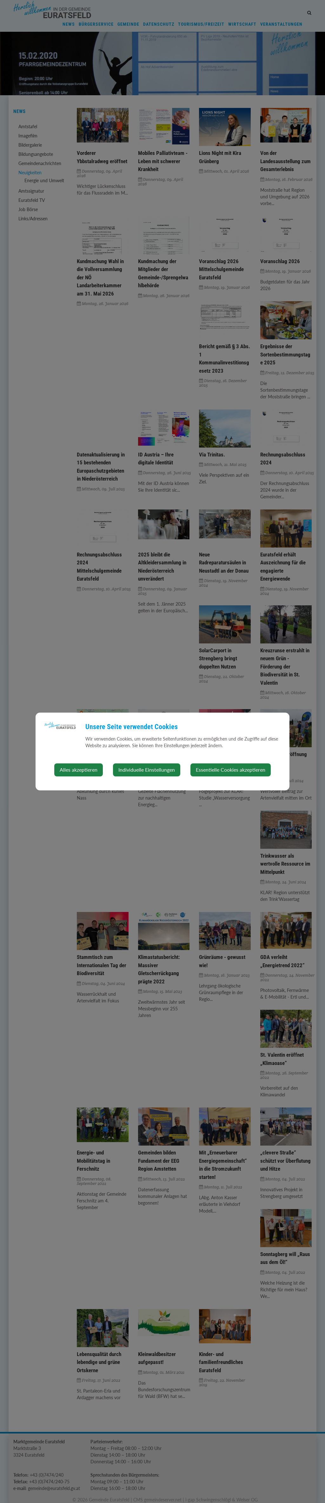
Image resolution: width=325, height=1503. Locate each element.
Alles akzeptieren (78, 770)
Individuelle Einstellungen (146, 770)
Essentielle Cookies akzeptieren (230, 770)
